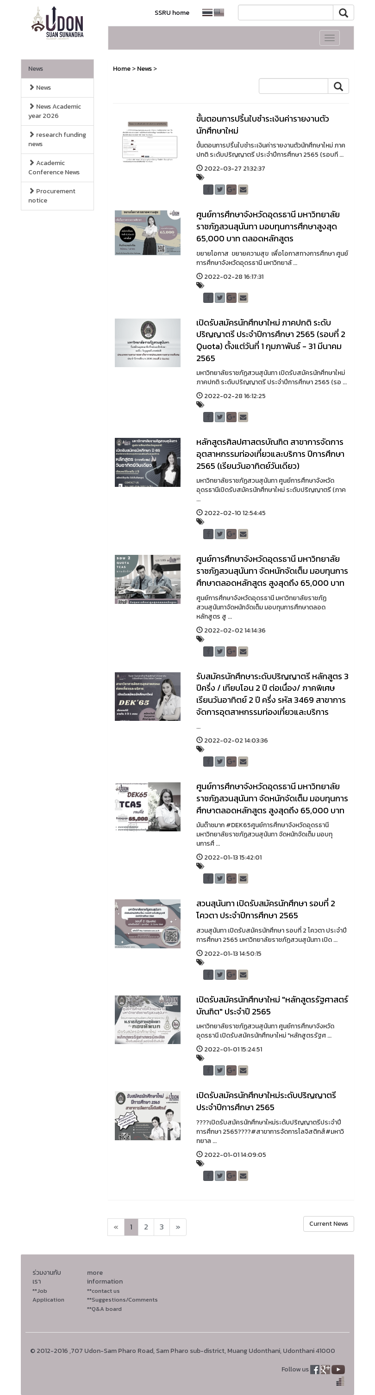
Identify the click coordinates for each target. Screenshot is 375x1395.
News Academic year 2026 (54, 111)
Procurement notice (51, 195)
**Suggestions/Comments (122, 1299)
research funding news (57, 139)
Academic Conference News (54, 167)
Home (122, 69)
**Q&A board (104, 1308)
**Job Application (48, 1295)
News (35, 69)
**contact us (103, 1290)
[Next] (116, 1227)
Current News (328, 1224)
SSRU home (172, 13)
